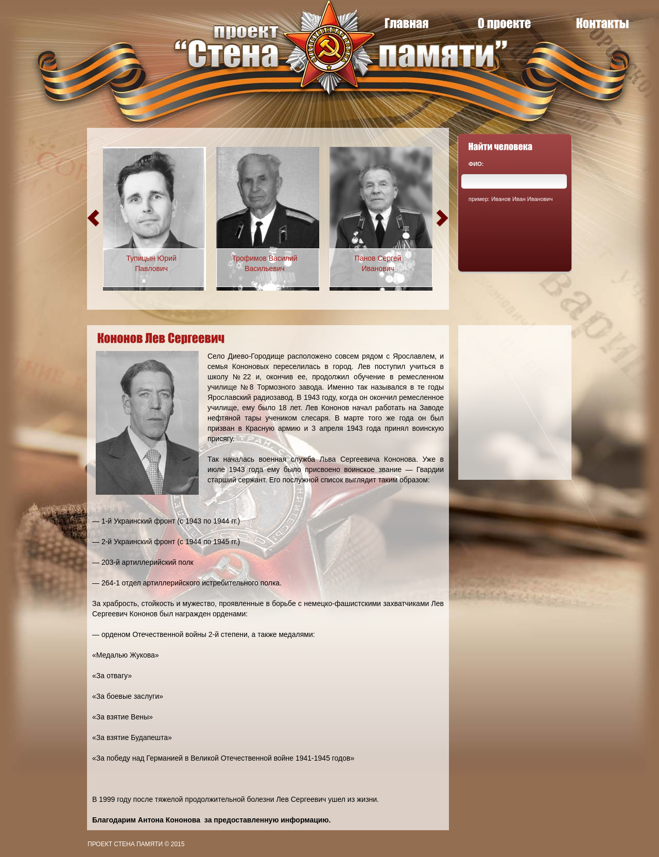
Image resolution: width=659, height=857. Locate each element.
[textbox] (514, 181)
